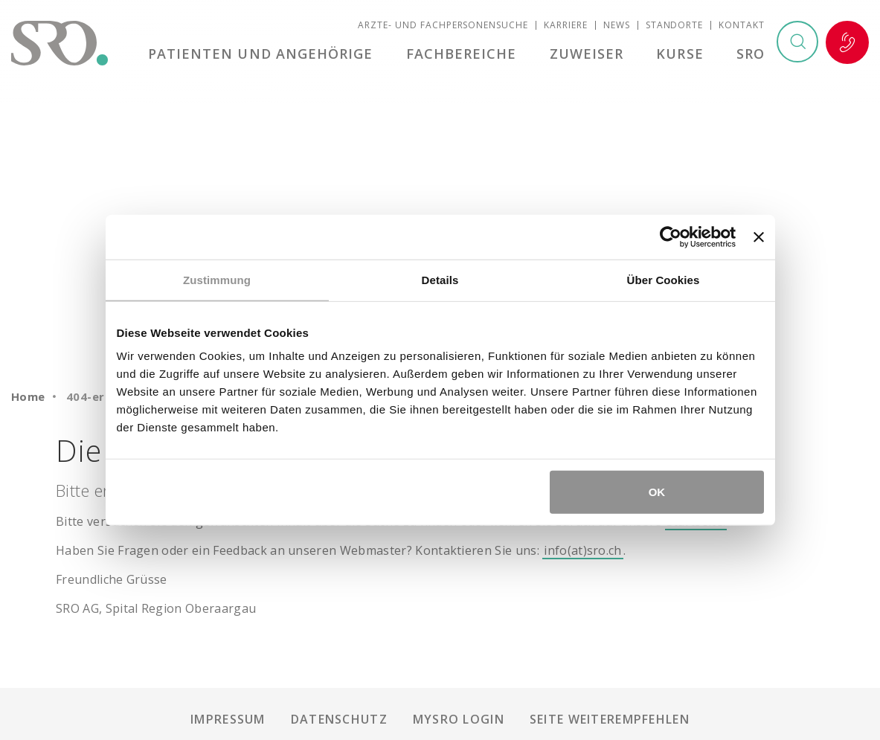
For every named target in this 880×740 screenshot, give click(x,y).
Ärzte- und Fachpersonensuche (443, 26)
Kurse (681, 55)
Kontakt (742, 26)
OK (657, 492)
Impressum (228, 719)
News (616, 26)
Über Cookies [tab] (663, 279)
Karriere (566, 26)
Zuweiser (590, 55)
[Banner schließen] (759, 236)
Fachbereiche (466, 55)
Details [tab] (440, 279)
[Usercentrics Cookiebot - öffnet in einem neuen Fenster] (671, 236)
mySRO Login (458, 719)
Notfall (847, 43)
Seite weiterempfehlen (610, 719)
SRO (750, 55)
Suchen (796, 43)
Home (28, 396)
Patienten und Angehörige (267, 55)
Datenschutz (339, 719)
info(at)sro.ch (582, 550)
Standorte (675, 26)
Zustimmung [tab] (217, 279)
